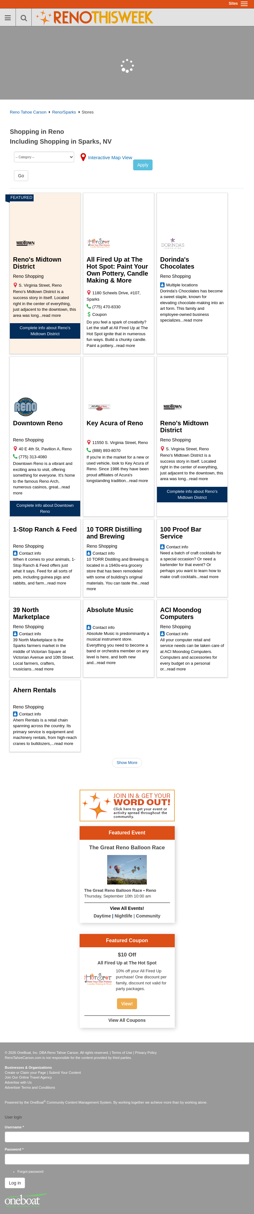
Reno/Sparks (64, 112)
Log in (15, 1182)
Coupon (99, 314)
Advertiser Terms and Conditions (30, 1087)
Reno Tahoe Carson (28, 112)
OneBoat (38, 1102)
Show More (127, 762)
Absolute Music (110, 609)
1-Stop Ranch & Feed (45, 529)
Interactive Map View (110, 157)
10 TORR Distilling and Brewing (114, 533)
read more (51, 315)
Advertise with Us (18, 1082)
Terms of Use (122, 1052)
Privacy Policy (146, 1052)
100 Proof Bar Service (180, 533)
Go (21, 175)
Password (14, 1149)
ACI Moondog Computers (180, 613)
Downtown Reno (38, 423)
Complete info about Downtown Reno (45, 508)
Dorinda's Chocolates (177, 263)
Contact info (30, 553)
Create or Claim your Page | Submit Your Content (43, 1072)
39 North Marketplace (31, 613)
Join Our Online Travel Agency (28, 1077)
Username (14, 1127)
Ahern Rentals (34, 690)
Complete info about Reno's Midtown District (45, 330)
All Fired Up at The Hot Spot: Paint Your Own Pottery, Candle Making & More (117, 270)
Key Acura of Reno (115, 423)
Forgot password (30, 1171)
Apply (142, 164)
